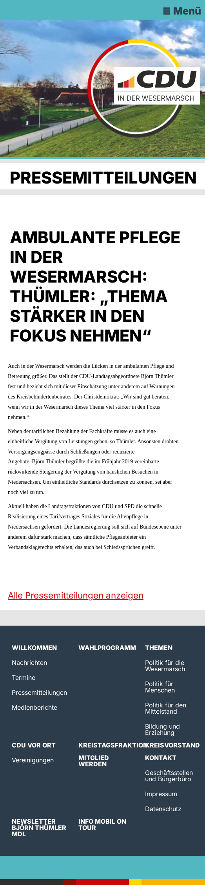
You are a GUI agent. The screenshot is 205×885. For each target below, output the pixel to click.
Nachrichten (29, 663)
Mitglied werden (93, 761)
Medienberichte (34, 707)
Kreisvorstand (172, 745)
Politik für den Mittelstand (165, 708)
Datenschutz (163, 809)
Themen (158, 648)
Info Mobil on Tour (102, 824)
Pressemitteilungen (39, 692)
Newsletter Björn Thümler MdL (39, 827)
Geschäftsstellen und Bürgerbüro (169, 776)
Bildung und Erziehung (162, 729)
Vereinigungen (33, 760)
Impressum (161, 794)
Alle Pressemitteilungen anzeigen (75, 595)
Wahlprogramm (107, 648)
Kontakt (160, 758)
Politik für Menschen (160, 687)
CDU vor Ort (34, 745)
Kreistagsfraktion (113, 745)
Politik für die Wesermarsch (165, 666)
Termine (23, 677)
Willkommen (34, 648)
